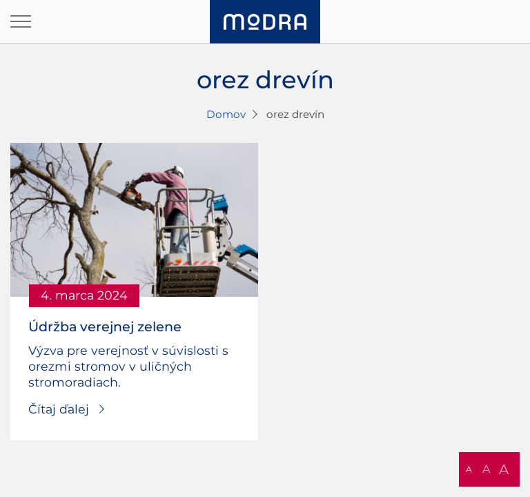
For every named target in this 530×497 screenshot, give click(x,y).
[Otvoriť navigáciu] (20, 21)
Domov (226, 114)
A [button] (469, 469)
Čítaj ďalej (58, 409)
